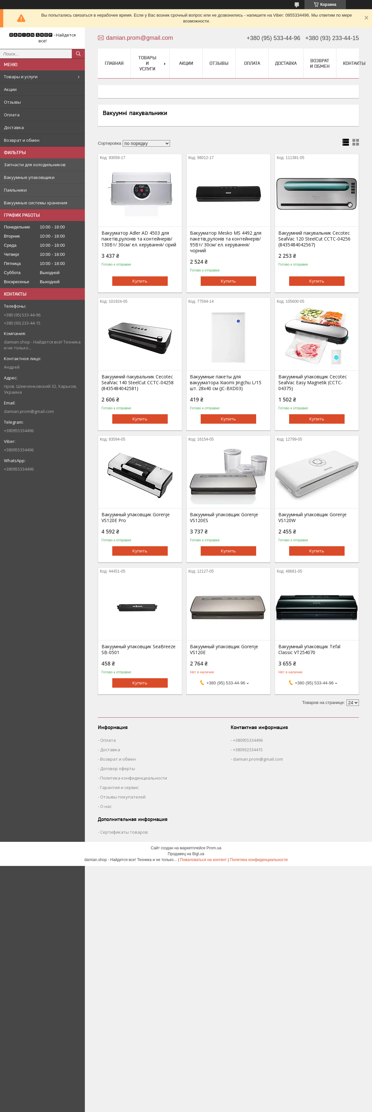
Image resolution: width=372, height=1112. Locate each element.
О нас (106, 806)
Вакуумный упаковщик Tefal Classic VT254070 (309, 649)
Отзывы (12, 102)
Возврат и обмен (21, 140)
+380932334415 (248, 750)
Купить (139, 281)
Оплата (12, 115)
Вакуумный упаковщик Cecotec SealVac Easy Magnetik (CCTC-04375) (312, 382)
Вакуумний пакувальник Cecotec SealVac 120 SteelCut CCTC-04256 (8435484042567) (314, 239)
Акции (10, 89)
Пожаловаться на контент (203, 859)
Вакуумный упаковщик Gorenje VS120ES (224, 517)
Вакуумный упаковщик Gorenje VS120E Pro (135, 517)
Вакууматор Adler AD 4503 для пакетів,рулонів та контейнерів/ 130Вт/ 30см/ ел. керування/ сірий (138, 239)
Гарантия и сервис (119, 787)
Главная (114, 63)
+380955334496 (248, 740)
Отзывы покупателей (123, 797)
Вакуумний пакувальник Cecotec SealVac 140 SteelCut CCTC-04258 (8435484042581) (137, 382)
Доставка (14, 127)
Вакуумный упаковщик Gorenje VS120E (224, 649)
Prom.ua (214, 848)
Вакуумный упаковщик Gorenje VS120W (312, 517)
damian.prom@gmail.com (29, 411)
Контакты (354, 63)
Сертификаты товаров (124, 832)
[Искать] (78, 54)
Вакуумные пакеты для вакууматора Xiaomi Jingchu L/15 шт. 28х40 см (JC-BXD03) (225, 382)
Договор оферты (117, 768)
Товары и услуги (21, 77)
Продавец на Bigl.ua (186, 854)
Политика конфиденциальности (133, 778)
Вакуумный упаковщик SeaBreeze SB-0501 (138, 649)
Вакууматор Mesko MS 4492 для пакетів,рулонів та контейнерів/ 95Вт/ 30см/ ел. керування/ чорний (225, 242)
